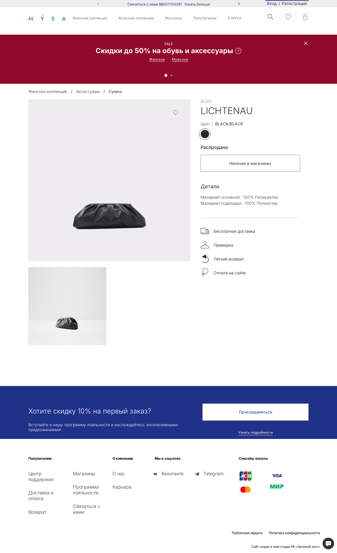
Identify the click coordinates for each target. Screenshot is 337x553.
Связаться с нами (86, 509)
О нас (118, 473)
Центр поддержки (40, 476)
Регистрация (294, 3)
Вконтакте (173, 473)
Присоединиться (255, 411)
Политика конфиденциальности (294, 533)
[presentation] (30, 355)
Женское (157, 59)
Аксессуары (88, 91)
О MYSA (234, 18)
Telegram (213, 473)
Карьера (122, 487)
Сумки (115, 91)
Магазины (173, 18)
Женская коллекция (90, 18)
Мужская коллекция (136, 18)
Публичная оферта (247, 533)
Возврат (37, 512)
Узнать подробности (255, 432)
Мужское (180, 59)
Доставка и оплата (40, 495)
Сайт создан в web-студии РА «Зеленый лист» (285, 546)
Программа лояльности (86, 490)
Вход (272, 3)
